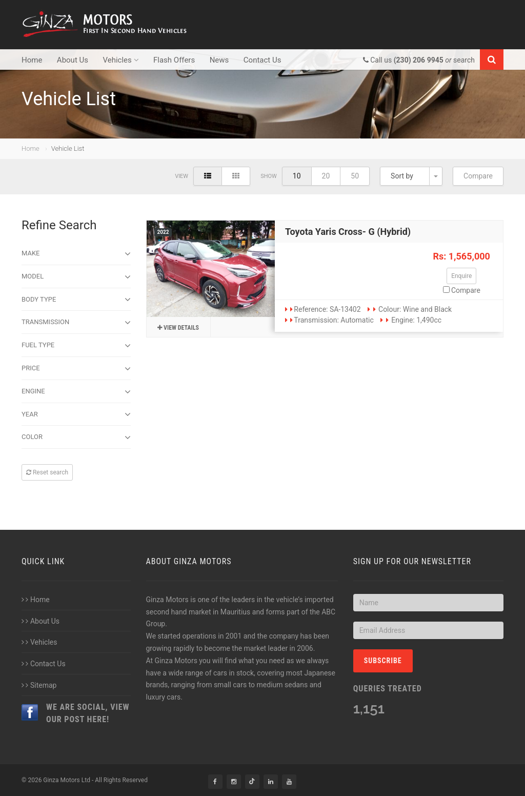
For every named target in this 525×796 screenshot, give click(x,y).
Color (76, 437)
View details (178, 328)
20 (326, 176)
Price (76, 368)
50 (355, 176)
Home (32, 60)
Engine (76, 391)
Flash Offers (174, 60)
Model (76, 277)
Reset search (47, 472)
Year (76, 414)
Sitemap (39, 685)
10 (297, 176)
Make (76, 253)
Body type (76, 299)
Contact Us (262, 60)
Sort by (402, 176)
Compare (478, 176)
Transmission (76, 322)
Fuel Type (76, 345)
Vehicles (120, 60)
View (181, 176)
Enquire (461, 276)
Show (268, 176)
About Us (72, 60)
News (219, 60)
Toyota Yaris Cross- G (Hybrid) (348, 231)
